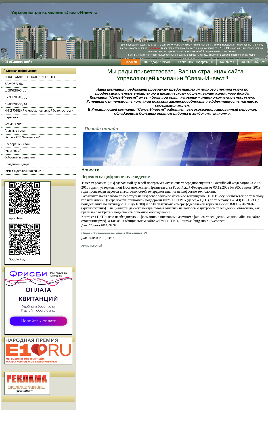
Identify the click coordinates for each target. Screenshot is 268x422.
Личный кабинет (253, 62)
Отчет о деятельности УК (22, 171)
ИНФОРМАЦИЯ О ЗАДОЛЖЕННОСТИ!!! (32, 77)
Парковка (11, 117)
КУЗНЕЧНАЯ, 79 (15, 97)
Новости (131, 62)
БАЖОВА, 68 (13, 84)
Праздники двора (16, 164)
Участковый (12, 151)
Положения (154, 48)
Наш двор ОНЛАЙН (157, 62)
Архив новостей (91, 245)
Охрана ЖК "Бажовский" (22, 137)
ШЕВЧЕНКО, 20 (15, 90)
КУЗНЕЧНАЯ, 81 (15, 104)
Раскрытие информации (195, 62)
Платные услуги (15, 131)
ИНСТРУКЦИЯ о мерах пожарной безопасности (38, 110)
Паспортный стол (17, 144)
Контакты (227, 62)
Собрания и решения (19, 157)
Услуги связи (13, 124)
